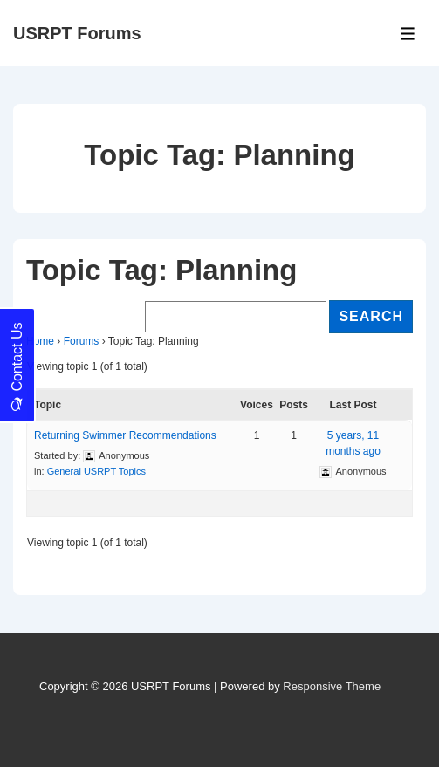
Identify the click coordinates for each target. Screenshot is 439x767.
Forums (81, 341)
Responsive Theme (332, 686)
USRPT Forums (77, 33)
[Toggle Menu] (408, 33)
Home (40, 341)
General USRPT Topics (96, 471)
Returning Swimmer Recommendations (125, 435)
